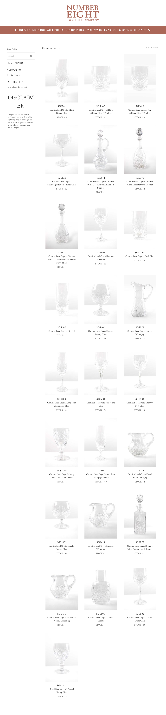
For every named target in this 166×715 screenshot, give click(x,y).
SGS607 (61, 302)
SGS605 (100, 81)
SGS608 (100, 588)
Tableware (15, 75)
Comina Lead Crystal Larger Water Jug (139, 333)
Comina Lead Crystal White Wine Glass (139, 619)
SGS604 (139, 373)
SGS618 (61, 227)
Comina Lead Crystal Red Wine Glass (101, 404)
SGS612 (100, 152)
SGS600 (100, 445)
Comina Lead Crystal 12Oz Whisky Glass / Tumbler (101, 112)
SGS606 (100, 302)
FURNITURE (22, 30)
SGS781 (61, 81)
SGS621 (61, 152)
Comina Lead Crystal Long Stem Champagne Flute (61, 404)
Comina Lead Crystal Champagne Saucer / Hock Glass (61, 183)
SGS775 (61, 588)
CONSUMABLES (122, 30)
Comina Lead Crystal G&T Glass (139, 256)
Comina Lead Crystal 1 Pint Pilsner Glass (62, 112)
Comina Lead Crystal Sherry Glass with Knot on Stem (61, 476)
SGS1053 (61, 517)
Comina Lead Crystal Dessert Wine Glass (101, 258)
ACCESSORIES (55, 30)
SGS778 (139, 152)
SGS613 (139, 81)
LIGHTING (38, 30)
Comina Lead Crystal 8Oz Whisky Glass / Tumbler (139, 112)
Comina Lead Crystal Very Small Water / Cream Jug (61, 619)
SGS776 (139, 445)
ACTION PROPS (75, 30)
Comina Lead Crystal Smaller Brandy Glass (62, 548)
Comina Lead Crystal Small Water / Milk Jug (140, 476)
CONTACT (140, 30)
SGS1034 (139, 227)
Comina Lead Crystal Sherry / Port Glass (140, 404)
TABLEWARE (94, 30)
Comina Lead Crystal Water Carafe (100, 619)
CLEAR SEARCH (16, 63)
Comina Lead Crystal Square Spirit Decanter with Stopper (140, 548)
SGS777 (139, 517)
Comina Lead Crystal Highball (61, 331)
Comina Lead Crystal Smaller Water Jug (101, 548)
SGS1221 (61, 660)
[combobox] (51, 48)
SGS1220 (61, 445)
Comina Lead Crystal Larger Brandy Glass (100, 333)
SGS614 (100, 517)
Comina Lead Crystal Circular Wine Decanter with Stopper (140, 183)
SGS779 (139, 302)
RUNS (107, 30)
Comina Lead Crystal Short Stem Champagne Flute (100, 476)
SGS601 (100, 373)
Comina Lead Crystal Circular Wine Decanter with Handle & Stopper (100, 184)
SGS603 (100, 227)
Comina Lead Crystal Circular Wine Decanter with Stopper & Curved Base (62, 259)
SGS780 (61, 373)
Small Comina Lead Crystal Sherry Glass (62, 691)
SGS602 (139, 588)
